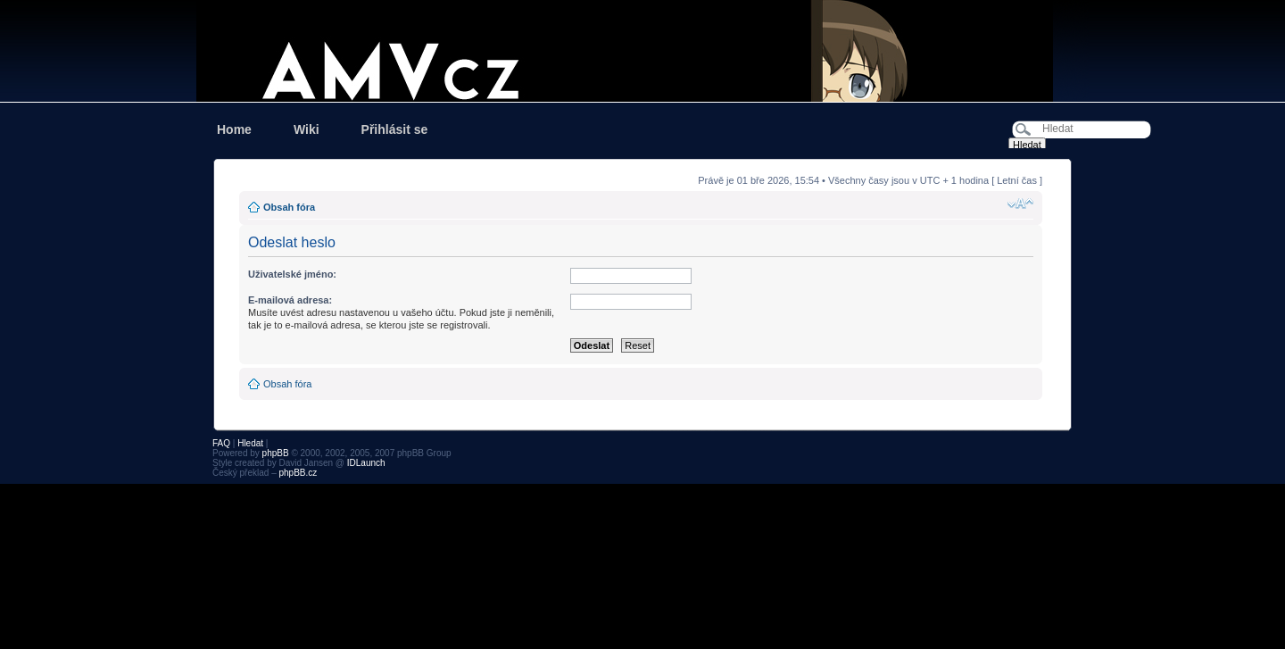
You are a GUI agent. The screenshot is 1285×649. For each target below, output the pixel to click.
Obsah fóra (289, 207)
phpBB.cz (297, 473)
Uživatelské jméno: (292, 274)
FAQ (221, 443)
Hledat (250, 443)
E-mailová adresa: (290, 300)
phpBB (275, 453)
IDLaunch (366, 463)
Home (234, 129)
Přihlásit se (394, 129)
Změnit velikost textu (1020, 204)
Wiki (306, 129)
